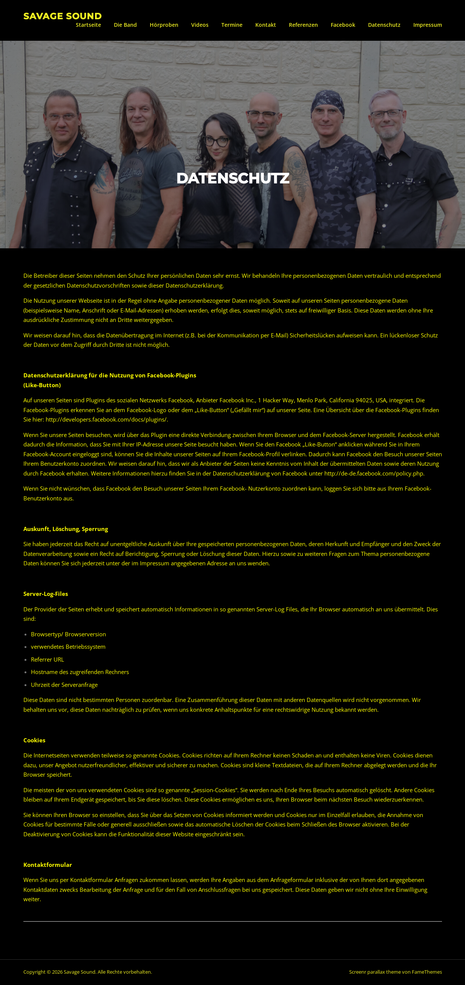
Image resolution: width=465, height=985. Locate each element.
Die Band (125, 24)
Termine (231, 24)
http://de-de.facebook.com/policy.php (373, 474)
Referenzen (303, 24)
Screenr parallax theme (375, 973)
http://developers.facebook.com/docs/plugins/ (106, 420)
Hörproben (164, 24)
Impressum (427, 24)
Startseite (88, 24)
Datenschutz (384, 24)
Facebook (343, 24)
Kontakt (265, 24)
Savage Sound (62, 16)
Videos (200, 24)
